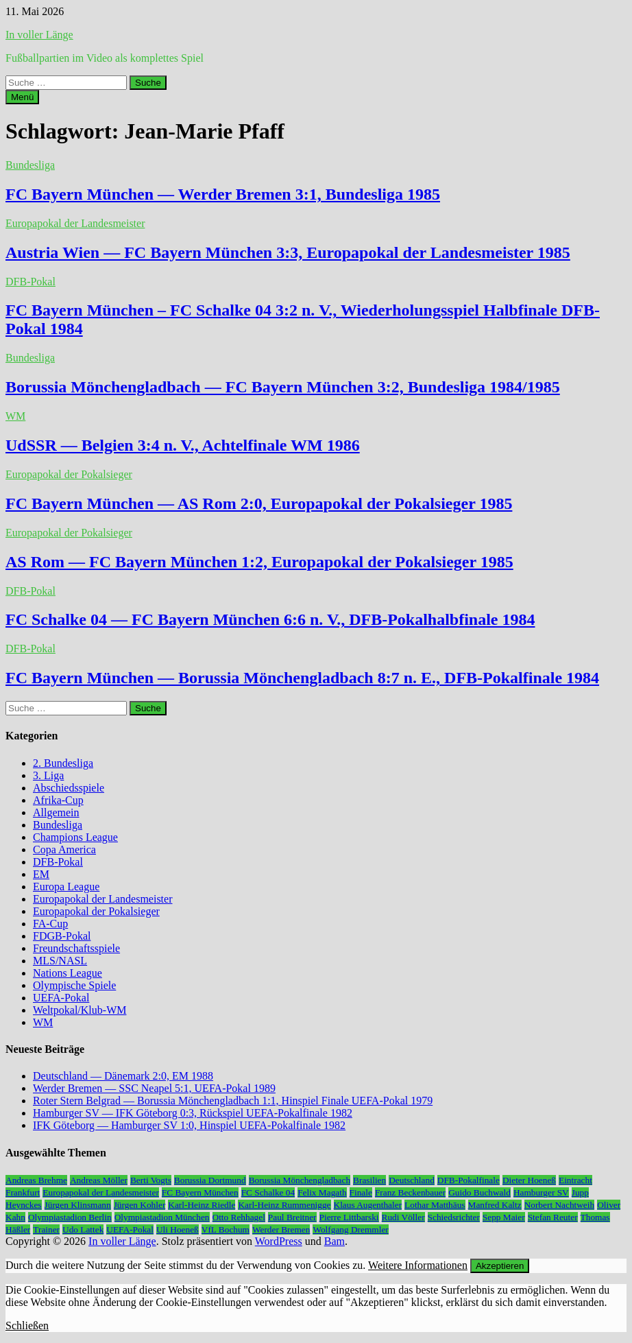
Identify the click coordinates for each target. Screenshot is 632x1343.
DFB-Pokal (30, 281)
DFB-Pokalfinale (468, 1180)
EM (41, 874)
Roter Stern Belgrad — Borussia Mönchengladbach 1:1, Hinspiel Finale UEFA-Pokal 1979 (233, 1100)
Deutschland (412, 1180)
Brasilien (369, 1180)
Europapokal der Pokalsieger (68, 474)
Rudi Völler (403, 1217)
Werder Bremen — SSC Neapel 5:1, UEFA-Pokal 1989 (154, 1088)
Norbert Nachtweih (559, 1205)
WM (15, 416)
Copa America (64, 849)
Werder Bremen (281, 1229)
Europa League (66, 886)
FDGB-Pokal (61, 936)
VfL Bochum (226, 1229)
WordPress (278, 1241)
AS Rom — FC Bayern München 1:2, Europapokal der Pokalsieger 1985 (259, 562)
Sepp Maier (504, 1217)
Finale (361, 1192)
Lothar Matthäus (434, 1205)
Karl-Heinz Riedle (201, 1205)
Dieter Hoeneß (529, 1180)
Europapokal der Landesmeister (75, 223)
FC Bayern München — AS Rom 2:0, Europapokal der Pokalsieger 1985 (258, 503)
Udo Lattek (83, 1229)
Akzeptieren (500, 1266)
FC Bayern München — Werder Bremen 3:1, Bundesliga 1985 (222, 194)
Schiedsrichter (454, 1217)
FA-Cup (50, 923)
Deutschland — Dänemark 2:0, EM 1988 (123, 1076)
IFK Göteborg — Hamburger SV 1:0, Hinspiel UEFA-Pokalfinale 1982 (189, 1125)
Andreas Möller (98, 1180)
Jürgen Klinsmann (78, 1205)
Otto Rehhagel (238, 1217)
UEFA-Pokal (61, 997)
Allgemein (56, 812)
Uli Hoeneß (177, 1229)
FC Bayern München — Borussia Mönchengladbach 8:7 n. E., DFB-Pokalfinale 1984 (302, 678)
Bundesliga (30, 165)
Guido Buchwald (479, 1192)
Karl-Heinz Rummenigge (284, 1205)
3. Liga (48, 775)
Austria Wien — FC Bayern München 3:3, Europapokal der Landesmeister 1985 (287, 252)
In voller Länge (39, 34)
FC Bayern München (200, 1192)
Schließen (27, 1325)
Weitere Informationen (417, 1265)
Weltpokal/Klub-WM (79, 1010)
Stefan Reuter (553, 1217)
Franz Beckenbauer (410, 1192)
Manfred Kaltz (495, 1205)
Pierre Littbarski (349, 1217)
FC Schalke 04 (268, 1192)
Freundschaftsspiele (76, 948)
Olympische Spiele (74, 985)
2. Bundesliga (63, 763)
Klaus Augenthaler (368, 1205)
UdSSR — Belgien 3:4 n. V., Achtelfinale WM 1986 (182, 445)
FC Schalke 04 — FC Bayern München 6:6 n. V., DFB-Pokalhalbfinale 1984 (270, 619)
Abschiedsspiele (68, 788)
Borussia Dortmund (210, 1180)
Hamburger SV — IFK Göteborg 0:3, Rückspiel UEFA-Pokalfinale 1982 (192, 1113)
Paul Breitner (292, 1217)
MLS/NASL (60, 960)
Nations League (67, 973)
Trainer (46, 1229)
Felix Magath (321, 1192)
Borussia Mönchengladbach (299, 1180)
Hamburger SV (541, 1192)
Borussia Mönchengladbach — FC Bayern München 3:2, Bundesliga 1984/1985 (282, 387)
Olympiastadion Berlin (70, 1217)
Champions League (75, 837)
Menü (22, 97)
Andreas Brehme (36, 1180)
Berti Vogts (150, 1180)
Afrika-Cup (58, 800)
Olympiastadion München (162, 1217)
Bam (334, 1241)
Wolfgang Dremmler (350, 1229)
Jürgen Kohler (140, 1205)
